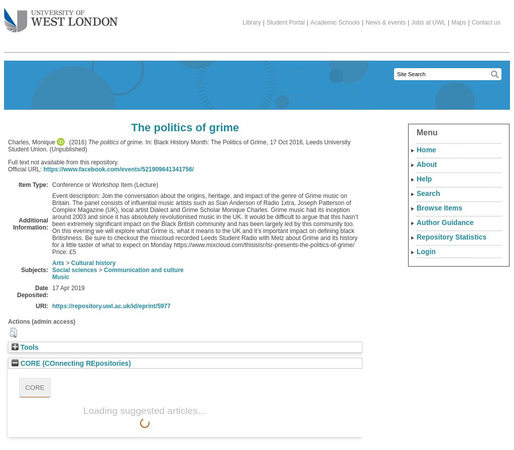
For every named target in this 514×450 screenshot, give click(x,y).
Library (251, 22)
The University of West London (61, 16)
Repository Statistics (451, 237)
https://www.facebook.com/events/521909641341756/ (118, 169)
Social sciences (74, 270)
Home (426, 150)
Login (426, 252)
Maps (458, 22)
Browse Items (439, 208)
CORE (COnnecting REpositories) (71, 363)
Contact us (486, 22)
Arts (58, 263)
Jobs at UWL (428, 22)
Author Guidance (445, 222)
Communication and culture (144, 270)
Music (60, 277)
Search (428, 193)
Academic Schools (335, 22)
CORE (35, 387)
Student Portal (286, 22)
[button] (13, 333)
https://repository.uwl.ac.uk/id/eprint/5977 (111, 306)
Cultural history (93, 263)
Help (424, 179)
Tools (25, 347)
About (427, 164)
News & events (385, 22)
